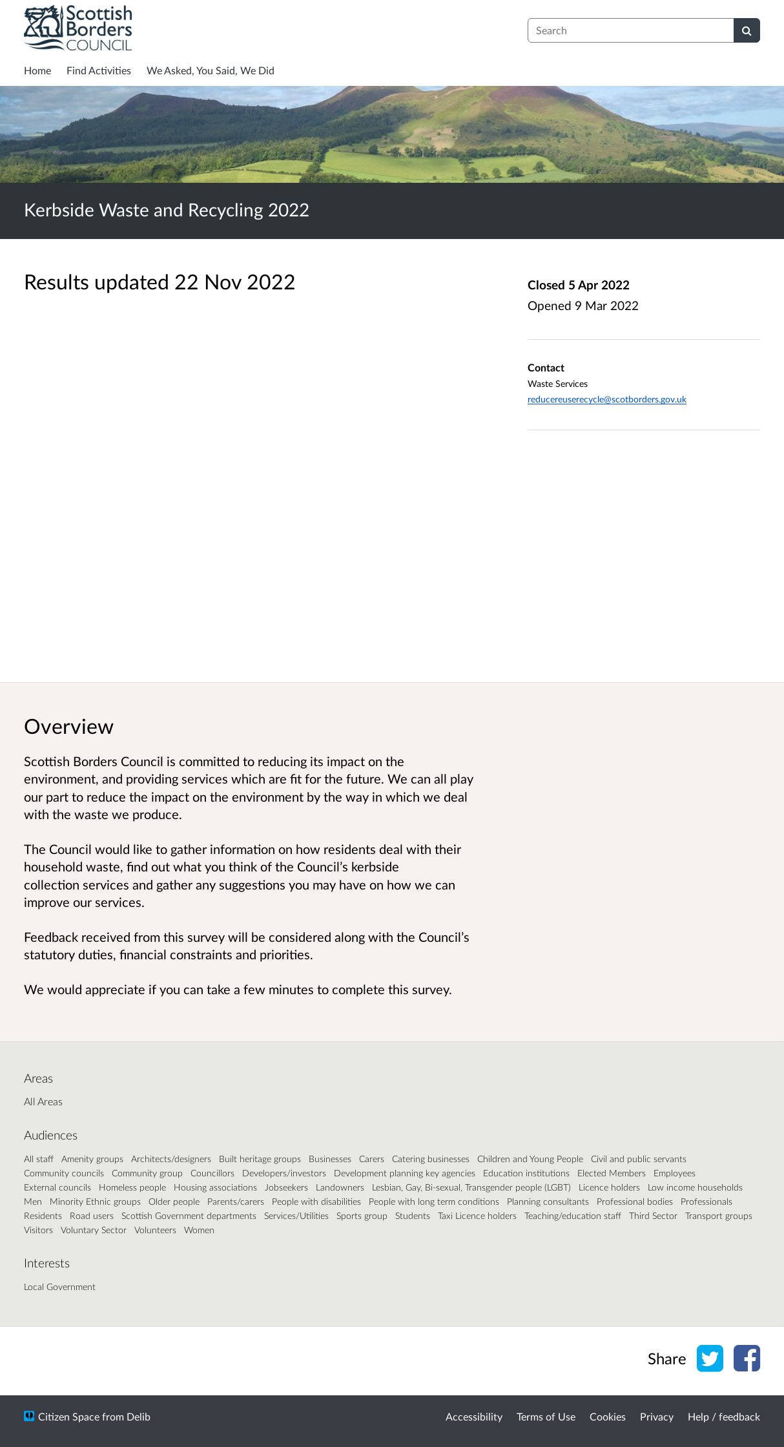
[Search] (747, 30)
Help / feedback (724, 1416)
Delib (138, 1416)
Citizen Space (68, 1416)
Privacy (657, 1416)
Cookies (608, 1416)
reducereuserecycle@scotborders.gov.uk (607, 398)
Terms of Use (546, 1416)
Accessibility (474, 1416)
